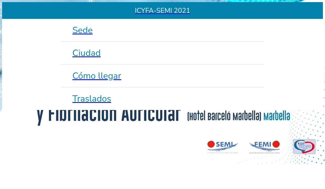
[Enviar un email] (314, 10)
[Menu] (10, 10)
